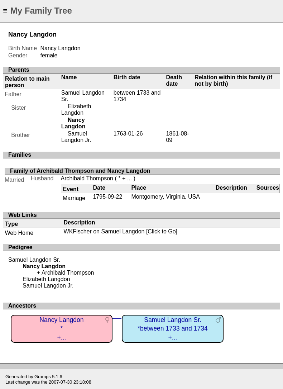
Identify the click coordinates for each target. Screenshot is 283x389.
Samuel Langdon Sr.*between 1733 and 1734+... (173, 328)
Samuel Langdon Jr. (76, 137)
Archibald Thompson (87, 178)
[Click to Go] (160, 231)
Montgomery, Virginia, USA (165, 197)
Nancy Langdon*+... (61, 328)
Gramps (42, 376)
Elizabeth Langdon (76, 109)
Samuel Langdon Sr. (34, 260)
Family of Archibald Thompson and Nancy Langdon (80, 171)
